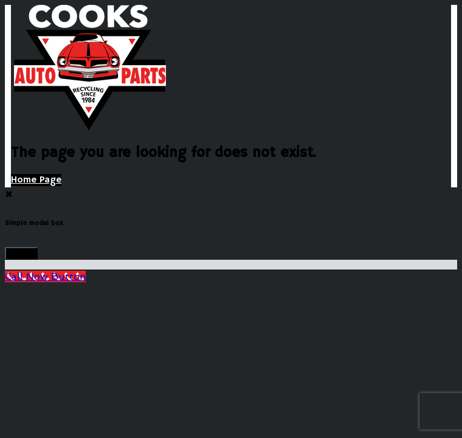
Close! (21, 253)
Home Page (36, 180)
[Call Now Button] (45, 276)
